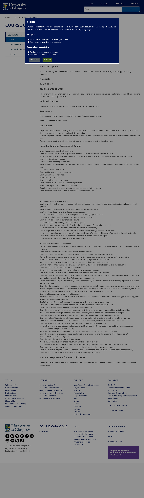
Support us (112, 390)
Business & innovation (117, 393)
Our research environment (50, 398)
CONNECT (113, 380)
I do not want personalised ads (43, 54)
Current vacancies (115, 410)
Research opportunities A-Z (50, 387)
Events (76, 401)
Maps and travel (80, 395)
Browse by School (17, 44)
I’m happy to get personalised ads (44, 52)
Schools (77, 403)
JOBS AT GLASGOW (117, 405)
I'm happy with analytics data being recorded (49, 39)
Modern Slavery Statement (85, 439)
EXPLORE (78, 380)
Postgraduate (10, 390)
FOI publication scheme (83, 436)
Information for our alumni (119, 387)
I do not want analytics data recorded (45, 42)
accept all (47, 60)
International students (14, 398)
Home (7, 17)
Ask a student (113, 398)
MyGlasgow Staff (115, 441)
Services (77, 409)
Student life (10, 401)
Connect (135, 4)
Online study (10, 393)
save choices (34, 60)
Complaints (112, 401)
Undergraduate (11, 387)
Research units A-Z (47, 385)
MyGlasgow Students (116, 431)
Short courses (11, 395)
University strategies (82, 414)
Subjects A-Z (10, 385)
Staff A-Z (111, 385)
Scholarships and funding (15, 403)
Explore (120, 4)
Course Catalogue (21, 17)
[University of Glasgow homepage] (14, 6)
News (76, 398)
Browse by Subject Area (20, 49)
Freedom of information (83, 434)
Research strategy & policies (51, 393)
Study (90, 4)
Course (11, 39)
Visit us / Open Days (13, 406)
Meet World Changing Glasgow (86, 385)
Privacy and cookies (82, 442)
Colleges (77, 406)
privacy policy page (83, 29)
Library (77, 411)
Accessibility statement (83, 431)
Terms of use (79, 444)
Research (104, 4)
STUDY (8, 380)
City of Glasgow (80, 387)
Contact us (43, 431)
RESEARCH (44, 380)
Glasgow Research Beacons (50, 390)
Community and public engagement (122, 395)
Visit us (77, 390)
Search (13, 54)
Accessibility (79, 393)
